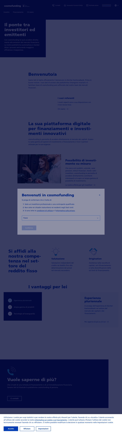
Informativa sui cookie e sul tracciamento (51, 420)
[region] (61, 423)
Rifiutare (27, 429)
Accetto (11, 429)
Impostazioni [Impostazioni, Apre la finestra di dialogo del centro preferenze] (43, 429)
